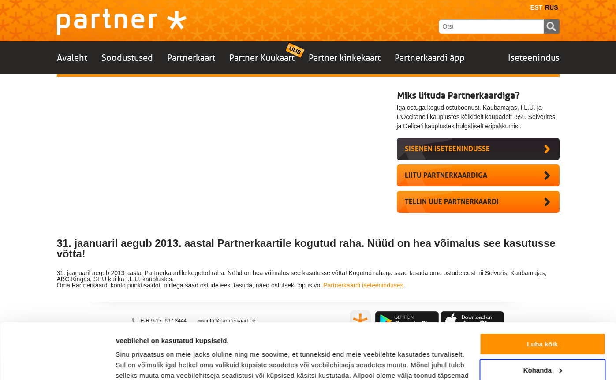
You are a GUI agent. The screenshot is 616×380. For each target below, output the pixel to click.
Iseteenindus (534, 57)
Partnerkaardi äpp (430, 57)
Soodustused (127, 57)
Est (536, 7)
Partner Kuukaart (262, 57)
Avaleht (72, 57)
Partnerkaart (191, 57)
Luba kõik (542, 296)
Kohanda (542, 322)
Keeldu (542, 348)
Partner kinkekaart (345, 57)
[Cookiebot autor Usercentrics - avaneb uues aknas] (57, 362)
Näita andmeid (138, 362)
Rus (551, 7)
